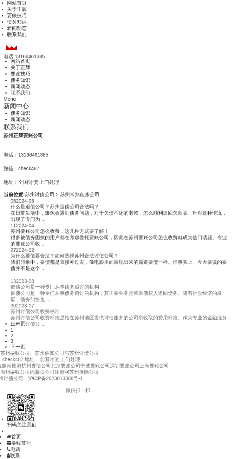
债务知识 (17, 22)
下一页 (18, 347)
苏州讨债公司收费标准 (35, 316)
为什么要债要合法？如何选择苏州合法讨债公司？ (65, 256)
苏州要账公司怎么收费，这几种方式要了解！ (60, 231)
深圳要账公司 (83, 365)
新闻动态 (17, 28)
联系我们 (17, 34)
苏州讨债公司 (39, 194)
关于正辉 (17, 9)
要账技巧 (17, 15)
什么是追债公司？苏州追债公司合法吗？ (55, 207)
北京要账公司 (24, 365)
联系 (13, 455)
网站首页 (17, 3)
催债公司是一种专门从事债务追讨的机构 (55, 291)
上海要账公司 (113, 365)
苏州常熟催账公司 (79, 194)
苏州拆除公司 (42, 372)
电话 (13, 449)
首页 (14, 436)
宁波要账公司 (53, 365)
